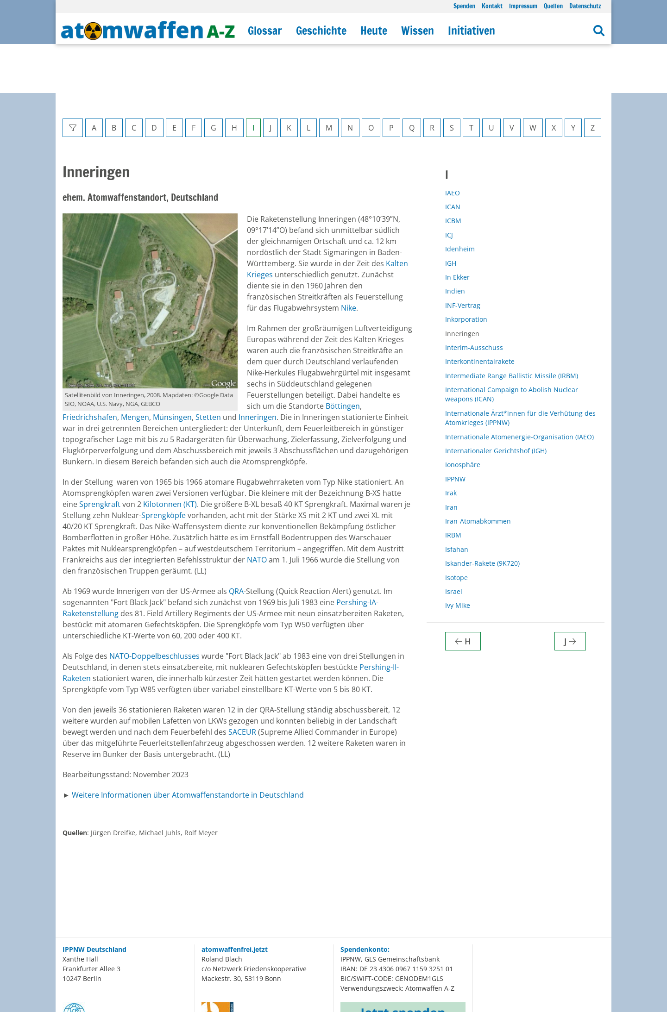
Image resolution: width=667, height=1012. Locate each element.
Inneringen (258, 368)
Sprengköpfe (163, 466)
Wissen (417, 30)
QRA (236, 542)
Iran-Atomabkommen (478, 472)
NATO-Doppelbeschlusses (154, 607)
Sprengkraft (99, 455)
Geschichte (321, 30)
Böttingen (343, 357)
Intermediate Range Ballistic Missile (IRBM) (511, 326)
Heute (373, 30)
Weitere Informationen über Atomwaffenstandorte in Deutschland (188, 746)
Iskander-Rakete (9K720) (482, 514)
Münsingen (172, 368)
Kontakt (492, 5)
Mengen (135, 368)
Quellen (553, 5)
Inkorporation (466, 270)
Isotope (456, 528)
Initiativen (471, 30)
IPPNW (455, 429)
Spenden (464, 5)
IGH (450, 214)
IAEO (452, 143)
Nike (348, 259)
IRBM (453, 485)
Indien (455, 241)
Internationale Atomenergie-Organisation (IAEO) (519, 387)
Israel (453, 542)
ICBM (453, 171)
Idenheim (460, 199)
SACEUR (242, 683)
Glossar (265, 30)
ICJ (449, 185)
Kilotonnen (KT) (170, 455)
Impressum (523, 5)
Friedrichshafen (90, 368)
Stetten (208, 368)
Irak (451, 443)
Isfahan (456, 500)
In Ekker (457, 228)
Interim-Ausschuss (474, 298)
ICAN (452, 157)
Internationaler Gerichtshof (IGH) (496, 401)
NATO (257, 511)
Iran (451, 458)
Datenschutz (585, 5)
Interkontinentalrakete (480, 312)
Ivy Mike (457, 556)
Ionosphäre (462, 415)
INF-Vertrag (462, 256)
